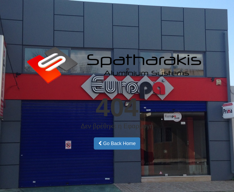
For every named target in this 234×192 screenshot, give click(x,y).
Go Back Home (117, 143)
